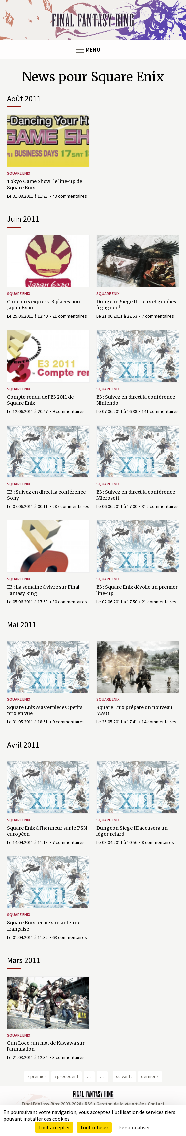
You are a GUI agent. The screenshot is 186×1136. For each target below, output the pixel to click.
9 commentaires (68, 411)
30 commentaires (69, 602)
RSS (89, 1104)
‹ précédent (66, 1076)
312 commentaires (160, 506)
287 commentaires (70, 506)
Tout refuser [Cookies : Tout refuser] (94, 1127)
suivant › (124, 1076)
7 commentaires (158, 316)
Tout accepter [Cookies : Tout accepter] (54, 1127)
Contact (156, 1104)
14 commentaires (159, 722)
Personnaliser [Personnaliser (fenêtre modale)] (134, 1127)
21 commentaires (69, 316)
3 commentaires (68, 1057)
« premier (36, 1076)
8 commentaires (158, 842)
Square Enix (18, 173)
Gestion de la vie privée (120, 1104)
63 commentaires (69, 937)
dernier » (150, 1076)
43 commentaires (69, 196)
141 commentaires (160, 411)
